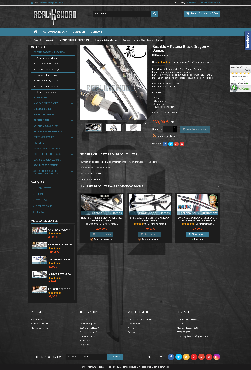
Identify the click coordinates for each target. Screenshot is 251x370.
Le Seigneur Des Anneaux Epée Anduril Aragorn (60, 245)
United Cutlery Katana (47, 86)
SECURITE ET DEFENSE (45, 166)
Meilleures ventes (39, 328)
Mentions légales (87, 324)
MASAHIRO (41, 200)
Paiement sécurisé (88, 332)
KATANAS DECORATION (45, 126)
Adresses (132, 332)
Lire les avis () (183, 62)
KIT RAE (40, 194)
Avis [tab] (134, 154)
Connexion (191, 3)
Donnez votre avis (203, 62)
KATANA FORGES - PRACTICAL (49, 53)
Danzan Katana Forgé (47, 58)
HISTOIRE (38, 143)
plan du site (84, 341)
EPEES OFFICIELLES (43, 115)
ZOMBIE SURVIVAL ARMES (47, 160)
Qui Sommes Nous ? (55, 32)
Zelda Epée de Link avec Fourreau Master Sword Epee (60, 260)
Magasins (84, 345)
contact (96, 32)
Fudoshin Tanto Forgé (47, 75)
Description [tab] (88, 154)
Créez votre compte (210, 3)
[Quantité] (168, 129)
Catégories (39, 47)
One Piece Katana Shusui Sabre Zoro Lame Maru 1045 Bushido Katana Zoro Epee (197, 220)
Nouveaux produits (40, 324)
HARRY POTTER (43, 188)
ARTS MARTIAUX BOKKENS (47, 132)
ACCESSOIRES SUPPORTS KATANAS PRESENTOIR (47, 172)
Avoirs (131, 328)
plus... (248, 83)
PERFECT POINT (44, 206)
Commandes (134, 324)
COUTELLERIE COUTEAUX (47, 154)
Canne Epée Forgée (46, 92)
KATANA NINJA (41, 120)
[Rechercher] (125, 14)
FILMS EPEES (40, 98)
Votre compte (138, 312)
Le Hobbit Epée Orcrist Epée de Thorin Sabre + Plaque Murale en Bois (60, 289)
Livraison (79, 32)
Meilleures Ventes (44, 221)
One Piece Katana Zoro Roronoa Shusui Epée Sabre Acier (60, 230)
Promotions (36, 320)
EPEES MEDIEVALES (43, 137)
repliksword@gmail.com (51, 3)
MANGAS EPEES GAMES (46, 103)
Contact (183, 312)
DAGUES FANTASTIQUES (46, 149)
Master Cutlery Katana (47, 81)
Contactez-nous (87, 336)
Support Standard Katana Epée (60, 274)
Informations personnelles (140, 320)
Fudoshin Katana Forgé (48, 70)
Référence (157, 55)
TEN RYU (40, 212)
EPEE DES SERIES (42, 109)
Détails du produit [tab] (114, 154)
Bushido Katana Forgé (47, 64)
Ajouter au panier (194, 129)
